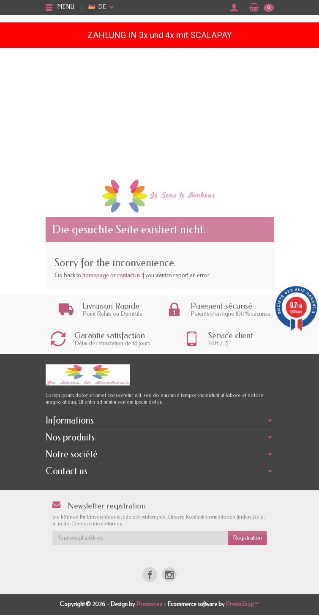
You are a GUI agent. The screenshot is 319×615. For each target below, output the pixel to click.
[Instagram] (169, 574)
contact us (128, 275)
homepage (95, 275)
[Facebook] (149, 574)
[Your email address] (140, 538)
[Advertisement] (159, 111)
